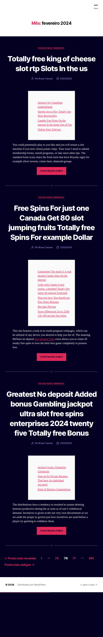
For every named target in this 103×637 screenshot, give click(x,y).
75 (63, 602)
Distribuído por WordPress (31, 629)
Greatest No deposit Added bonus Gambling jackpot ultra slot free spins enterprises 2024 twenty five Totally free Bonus (51, 447)
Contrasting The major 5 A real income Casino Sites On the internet (54, 300)
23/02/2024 (66, 88)
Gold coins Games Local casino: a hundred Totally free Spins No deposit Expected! (54, 313)
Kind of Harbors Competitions (55, 533)
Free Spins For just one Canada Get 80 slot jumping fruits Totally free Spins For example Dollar (51, 241)
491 (8, 609)
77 (81, 602)
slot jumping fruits (45, 363)
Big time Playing (47, 330)
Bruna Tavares (45, 88)
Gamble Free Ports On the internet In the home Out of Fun (53, 135)
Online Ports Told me (50, 144)
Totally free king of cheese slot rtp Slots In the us (51, 68)
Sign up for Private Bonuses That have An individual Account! (53, 524)
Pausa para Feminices (51, 48)
